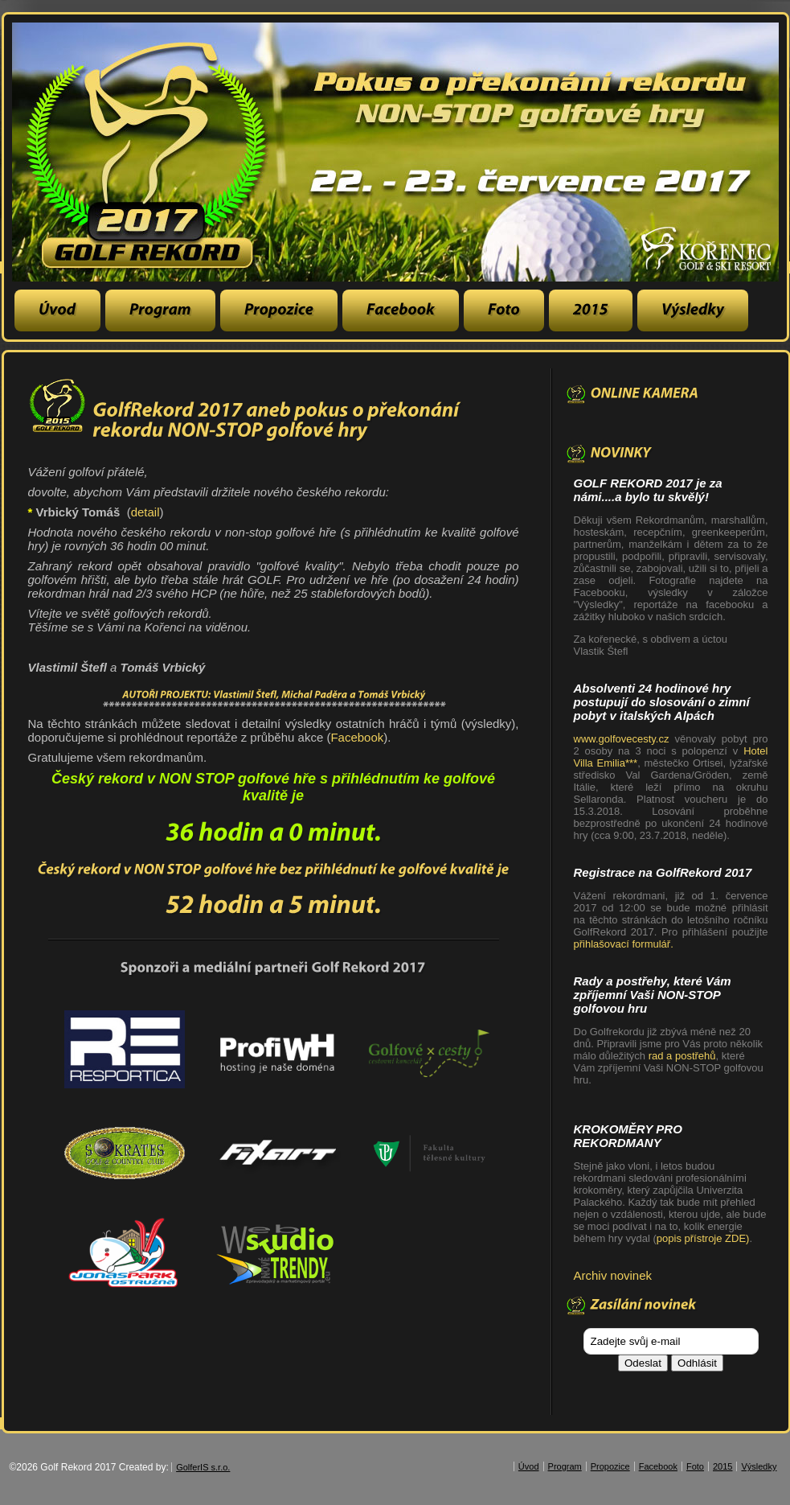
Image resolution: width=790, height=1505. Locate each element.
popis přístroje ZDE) (703, 1238)
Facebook (356, 737)
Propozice (610, 1466)
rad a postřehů (682, 1056)
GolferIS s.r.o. (203, 1467)
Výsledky (758, 1466)
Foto (695, 1466)
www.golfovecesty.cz (624, 739)
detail (145, 512)
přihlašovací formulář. (623, 944)
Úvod (528, 1466)
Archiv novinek (613, 1275)
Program (565, 1466)
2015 (722, 1466)
